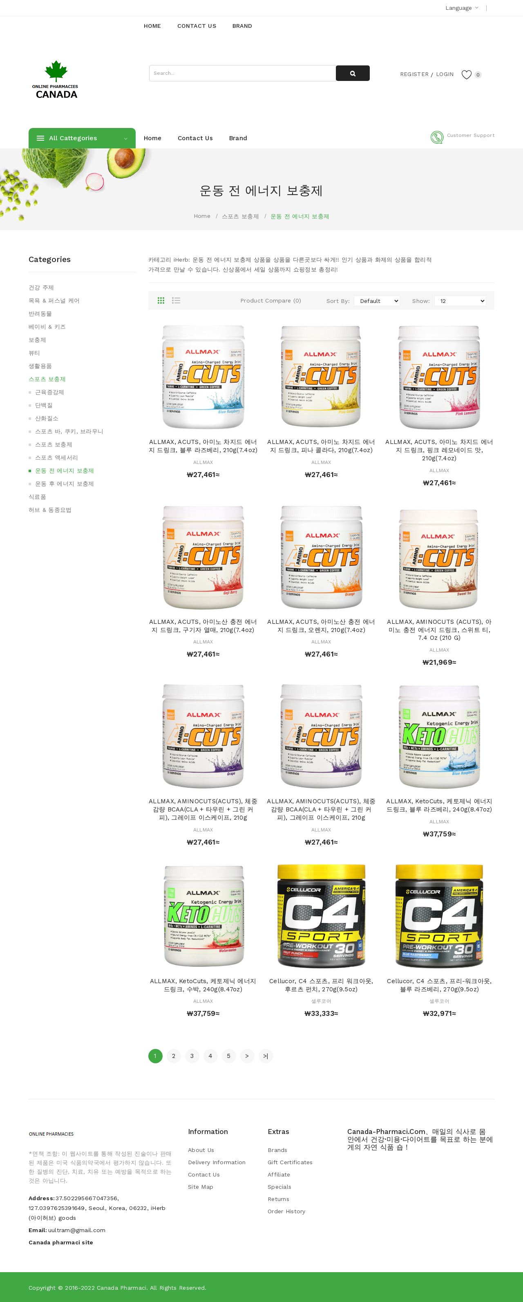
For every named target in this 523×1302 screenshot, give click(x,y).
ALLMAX (203, 462)
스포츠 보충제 (240, 216)
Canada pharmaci (121, 1287)
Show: (421, 301)
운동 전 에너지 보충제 (299, 216)
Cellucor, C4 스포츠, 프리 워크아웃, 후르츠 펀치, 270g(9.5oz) (321, 985)
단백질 (44, 405)
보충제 (37, 339)
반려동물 (40, 313)
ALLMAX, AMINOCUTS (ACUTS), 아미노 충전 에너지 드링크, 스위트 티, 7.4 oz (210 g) (439, 630)
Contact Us (204, 1174)
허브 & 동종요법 (50, 509)
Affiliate (279, 1174)
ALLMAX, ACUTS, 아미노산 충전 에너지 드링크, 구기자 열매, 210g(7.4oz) (203, 626)
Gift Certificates (290, 1162)
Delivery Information (217, 1162)
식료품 (37, 496)
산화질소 (46, 418)
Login (444, 74)
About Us (201, 1150)
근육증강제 (49, 392)
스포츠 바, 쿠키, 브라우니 (69, 431)
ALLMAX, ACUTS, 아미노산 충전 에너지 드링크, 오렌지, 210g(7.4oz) (321, 626)
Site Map (200, 1186)
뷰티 (34, 353)
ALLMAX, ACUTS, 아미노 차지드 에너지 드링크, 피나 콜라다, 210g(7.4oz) (321, 446)
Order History (287, 1211)
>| (265, 1056)
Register (412, 74)
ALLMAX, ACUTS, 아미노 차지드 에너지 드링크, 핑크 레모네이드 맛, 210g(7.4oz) (439, 450)
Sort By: (338, 301)
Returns (278, 1199)
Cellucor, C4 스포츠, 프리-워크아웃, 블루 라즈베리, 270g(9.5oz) (439, 985)
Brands (278, 1150)
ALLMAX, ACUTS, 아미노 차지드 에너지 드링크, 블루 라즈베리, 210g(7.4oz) (203, 446)
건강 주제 (41, 287)
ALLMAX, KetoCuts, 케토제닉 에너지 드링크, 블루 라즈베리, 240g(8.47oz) (439, 805)
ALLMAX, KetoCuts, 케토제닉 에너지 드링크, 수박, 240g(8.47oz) (203, 985)
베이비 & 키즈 (47, 326)
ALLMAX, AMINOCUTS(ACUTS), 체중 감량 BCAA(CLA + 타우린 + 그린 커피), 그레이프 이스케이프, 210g (203, 809)
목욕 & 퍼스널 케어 (54, 300)
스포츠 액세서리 (56, 457)
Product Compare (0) (270, 300)
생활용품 (40, 366)
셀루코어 (321, 1001)
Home (202, 216)
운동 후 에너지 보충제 (64, 483)
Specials (279, 1186)
